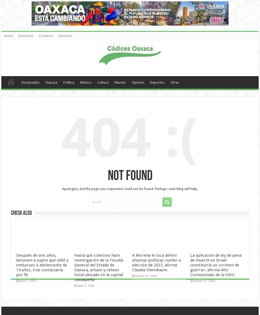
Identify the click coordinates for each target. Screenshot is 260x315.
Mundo (120, 82)
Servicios (65, 36)
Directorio (26, 36)
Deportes (157, 82)
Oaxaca (51, 82)
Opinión (138, 82)
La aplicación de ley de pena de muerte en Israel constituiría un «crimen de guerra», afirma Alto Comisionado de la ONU (216, 265)
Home (8, 36)
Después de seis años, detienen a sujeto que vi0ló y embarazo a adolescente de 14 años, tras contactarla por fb (42, 265)
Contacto (46, 36)
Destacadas (30, 82)
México (86, 82)
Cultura (103, 82)
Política (68, 82)
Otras (175, 82)
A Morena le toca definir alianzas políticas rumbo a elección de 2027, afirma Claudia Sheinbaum (156, 262)
